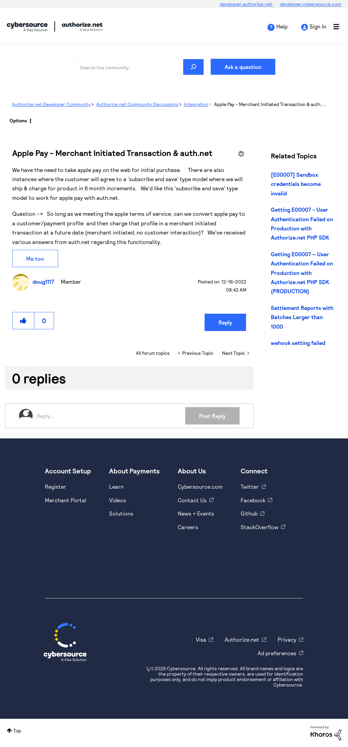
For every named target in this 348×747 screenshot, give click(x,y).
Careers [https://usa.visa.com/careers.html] (188, 527)
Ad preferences (277, 653)
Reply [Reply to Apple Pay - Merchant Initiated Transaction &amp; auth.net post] (225, 322)
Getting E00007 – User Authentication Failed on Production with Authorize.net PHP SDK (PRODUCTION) (302, 273)
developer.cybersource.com (310, 4)
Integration (196, 104)
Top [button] (17, 730)
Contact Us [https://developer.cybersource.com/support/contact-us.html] (192, 500)
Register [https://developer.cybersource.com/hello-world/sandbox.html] (55, 486)
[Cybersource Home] (65, 641)
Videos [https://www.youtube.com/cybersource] (117, 500)
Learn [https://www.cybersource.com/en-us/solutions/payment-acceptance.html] (116, 486)
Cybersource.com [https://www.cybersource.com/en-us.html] (200, 486)
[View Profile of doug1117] (45, 281)
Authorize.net (242, 639)
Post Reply (212, 416)
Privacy (287, 639)
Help (282, 26)
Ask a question (243, 67)
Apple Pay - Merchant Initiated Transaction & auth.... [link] (270, 104)
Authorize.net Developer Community (51, 104)
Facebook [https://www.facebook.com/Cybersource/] (253, 500)
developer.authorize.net (246, 4)
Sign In (318, 26)
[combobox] (138, 67)
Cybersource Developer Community (27, 26)
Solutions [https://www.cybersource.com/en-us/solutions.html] (121, 513)
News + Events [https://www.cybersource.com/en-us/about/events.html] (196, 513)
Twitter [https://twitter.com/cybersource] (250, 486)
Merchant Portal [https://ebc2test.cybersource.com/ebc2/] (65, 500)
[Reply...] (111, 415)
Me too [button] (35, 258)
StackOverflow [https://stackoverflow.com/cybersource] (259, 527)
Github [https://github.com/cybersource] (249, 513)
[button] (23, 320)
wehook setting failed (298, 343)
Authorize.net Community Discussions (137, 104)
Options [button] (18, 120)
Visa (201, 639)
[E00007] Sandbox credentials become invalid (296, 183)
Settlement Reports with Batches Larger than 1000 (302, 317)
